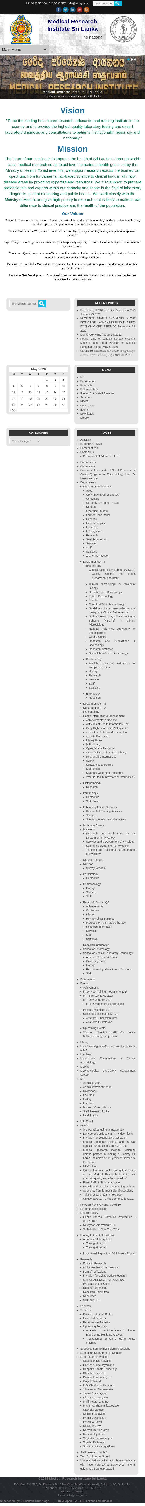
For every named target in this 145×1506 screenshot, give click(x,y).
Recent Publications (95, 1287)
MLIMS (84, 1066)
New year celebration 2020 (99, 1225)
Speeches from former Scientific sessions (108, 1190)
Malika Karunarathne (95, 1401)
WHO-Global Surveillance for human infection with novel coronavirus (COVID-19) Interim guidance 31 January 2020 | (107, 1464)
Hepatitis (91, 519)
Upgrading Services (95, 1326)
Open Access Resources (101, 748)
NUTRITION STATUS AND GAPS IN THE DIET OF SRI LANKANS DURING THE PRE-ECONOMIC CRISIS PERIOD (107, 322)
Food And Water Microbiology (106, 604)
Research (86, 385)
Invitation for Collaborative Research (105, 1275)
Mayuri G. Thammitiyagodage (101, 1405)
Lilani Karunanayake (95, 1397)
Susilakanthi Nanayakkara (99, 1446)
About (89, 490)
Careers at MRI (89, 447)
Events (84, 409)
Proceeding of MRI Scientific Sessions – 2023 (107, 310)
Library (84, 417)
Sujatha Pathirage (94, 1442)
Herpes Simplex (95, 523)
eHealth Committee (97, 736)
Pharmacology (92, 884)
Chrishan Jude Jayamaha (98, 1365)
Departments (88, 381)
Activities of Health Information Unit (107, 724)
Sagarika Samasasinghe (98, 1438)
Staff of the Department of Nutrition (101, 1352)
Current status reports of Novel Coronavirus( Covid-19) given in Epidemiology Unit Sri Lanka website (107, 474)
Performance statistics (93, 1208)
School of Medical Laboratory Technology (108, 953)
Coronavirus (87, 466)
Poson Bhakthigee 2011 (97, 1009)
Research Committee (96, 1291)
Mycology (89, 829)
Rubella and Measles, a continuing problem (109, 1186)
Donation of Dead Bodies (98, 1314)
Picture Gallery (89, 389)
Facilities (88, 1095)
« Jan (12, 410)
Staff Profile (93, 801)
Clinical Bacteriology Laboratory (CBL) (112, 569)
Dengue (91, 506)
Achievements (94, 906)
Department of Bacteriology (105, 592)
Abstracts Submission (99, 1022)
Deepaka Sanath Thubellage (100, 1369)
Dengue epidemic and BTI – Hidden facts (108, 1133)
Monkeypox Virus (90, 334)
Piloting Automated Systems (97, 393)
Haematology (91, 711)
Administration (91, 1082)
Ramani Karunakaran (96, 1430)
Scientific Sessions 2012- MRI (101, 1013)
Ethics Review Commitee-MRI (101, 1267)
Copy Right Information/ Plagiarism (107, 728)
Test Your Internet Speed (95, 1456)
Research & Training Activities (104, 811)
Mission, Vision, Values (97, 1107)
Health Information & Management (103, 715)
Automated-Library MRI (97, 1239)
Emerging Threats (97, 510)
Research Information (99, 926)
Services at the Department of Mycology (110, 841)
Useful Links (90, 1115)
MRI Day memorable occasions (105, 1003)
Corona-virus (88, 462)
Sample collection (96, 539)
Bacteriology (93, 565)
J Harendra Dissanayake (98, 1389)
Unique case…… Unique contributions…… (109, 1198)
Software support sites (99, 764)
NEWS (84, 401)
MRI (82, 377)
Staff (89, 547)
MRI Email (86, 1121)
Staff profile (93, 768)
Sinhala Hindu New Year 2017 (101, 1229)
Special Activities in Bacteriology (108, 653)
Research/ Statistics (101, 649)
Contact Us (87, 405)
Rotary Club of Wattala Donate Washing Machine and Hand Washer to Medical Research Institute (107, 342)
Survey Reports (95, 868)
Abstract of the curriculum (101, 957)
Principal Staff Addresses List (100, 456)
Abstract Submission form (101, 1017)
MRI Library (93, 744)
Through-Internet (96, 1243)
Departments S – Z (94, 707)
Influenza (91, 527)
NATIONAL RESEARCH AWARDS (104, 1279)
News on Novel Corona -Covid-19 (100, 1204)
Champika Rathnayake (97, 1360)
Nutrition (88, 863)
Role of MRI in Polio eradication (102, 1182)
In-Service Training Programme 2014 (105, 991)
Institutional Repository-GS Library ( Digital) (109, 1253)
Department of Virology (97, 486)
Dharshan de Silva (94, 1373)
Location (88, 1103)
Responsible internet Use (101, 756)
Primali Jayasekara (94, 1417)
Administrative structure (97, 1086)
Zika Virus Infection (97, 555)
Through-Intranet (96, 1247)
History (93, 671)
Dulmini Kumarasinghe (96, 1377)
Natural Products (93, 859)
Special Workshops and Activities (106, 819)
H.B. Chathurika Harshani (98, 1385)
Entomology (93, 693)
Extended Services (94, 1318)
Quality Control (98, 636)
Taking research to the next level (102, 1194)
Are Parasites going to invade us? (103, 1129)
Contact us (92, 498)
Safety (90, 760)
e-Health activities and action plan (106, 732)
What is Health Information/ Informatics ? (110, 776)
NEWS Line (90, 1166)
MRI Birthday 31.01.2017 (98, 995)
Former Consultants (98, 515)
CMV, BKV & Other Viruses (102, 494)
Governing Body (95, 961)
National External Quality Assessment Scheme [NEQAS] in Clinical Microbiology (112, 620)
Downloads (87, 413)
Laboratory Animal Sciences (100, 807)
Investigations (94, 531)
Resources (89, 1296)
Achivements (91, 987)
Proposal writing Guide (96, 1283)
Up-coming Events (94, 1028)
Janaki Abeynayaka (95, 1393)
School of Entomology (96, 949)
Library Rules (94, 740)
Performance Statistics (96, 1322)
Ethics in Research (94, 1263)
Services (85, 397)
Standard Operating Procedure (104, 772)
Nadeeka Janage (93, 1409)
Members (85, 1054)
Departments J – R (94, 703)
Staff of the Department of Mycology (107, 845)
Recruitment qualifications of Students (109, 969)
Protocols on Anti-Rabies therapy (106, 922)
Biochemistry (94, 659)
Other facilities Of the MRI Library (106, 752)
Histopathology (92, 782)
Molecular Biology (94, 825)
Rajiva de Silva (92, 1426)
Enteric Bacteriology (101, 596)
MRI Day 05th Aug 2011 (97, 999)
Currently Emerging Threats (102, 502)
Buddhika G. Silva (91, 443)
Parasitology (90, 874)
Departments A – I (94, 561)
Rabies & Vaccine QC (96, 902)
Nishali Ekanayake (94, 1413)
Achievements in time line (101, 720)
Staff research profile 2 (94, 1452)
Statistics (91, 551)
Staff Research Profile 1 (94, 1356)
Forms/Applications (94, 1271)
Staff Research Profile (96, 1111)
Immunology (90, 793)
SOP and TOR (92, 1300)
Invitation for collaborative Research (104, 1137)
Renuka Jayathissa (94, 1434)
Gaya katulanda (92, 1381)
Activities (85, 439)
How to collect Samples (100, 918)
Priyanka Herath (92, 1421)
